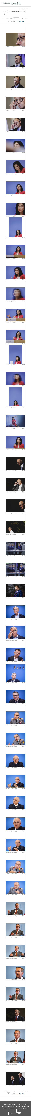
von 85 (22, 18)
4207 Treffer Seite (7, 18)
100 (20, 21)
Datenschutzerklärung (15, 1113)
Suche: (5, 11)
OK (19, 1111)
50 (17, 21)
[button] (4, 14)
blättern (26, 18)
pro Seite (17, 21)
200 (23, 21)
